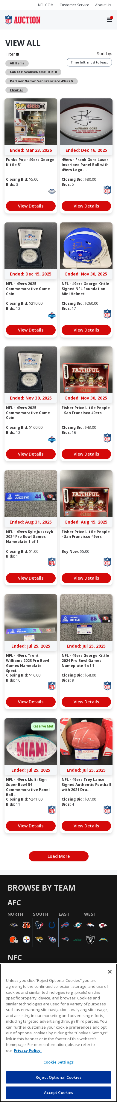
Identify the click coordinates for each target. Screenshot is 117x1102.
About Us (103, 4)
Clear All (16, 90)
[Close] (109, 971)
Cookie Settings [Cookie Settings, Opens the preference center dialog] (58, 1062)
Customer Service (74, 4)
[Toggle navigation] (110, 20)
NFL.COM (46, 4)
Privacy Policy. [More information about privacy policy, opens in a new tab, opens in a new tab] (28, 1050)
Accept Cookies (58, 1092)
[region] (58, 1032)
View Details (30, 206)
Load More (59, 856)
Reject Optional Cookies (58, 1077)
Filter (12, 54)
